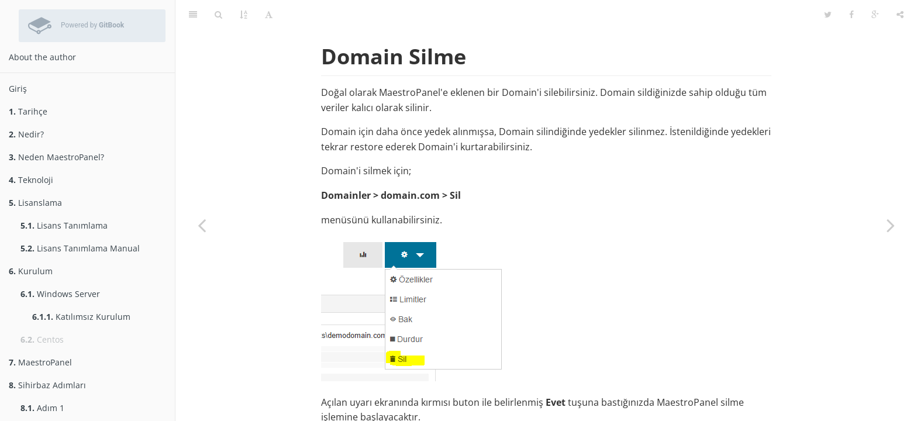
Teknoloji (31, 179)
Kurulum (31, 271)
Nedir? (26, 134)
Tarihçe (28, 111)
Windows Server (60, 293)
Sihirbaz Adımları (47, 385)
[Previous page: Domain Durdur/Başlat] (201, 225)
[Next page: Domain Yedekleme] (890, 225)
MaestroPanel (40, 362)
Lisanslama (35, 202)
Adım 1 (42, 407)
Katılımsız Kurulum (81, 316)
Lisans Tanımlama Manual (80, 248)
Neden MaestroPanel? (56, 157)
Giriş (18, 88)
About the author (42, 57)
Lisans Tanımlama (64, 225)
